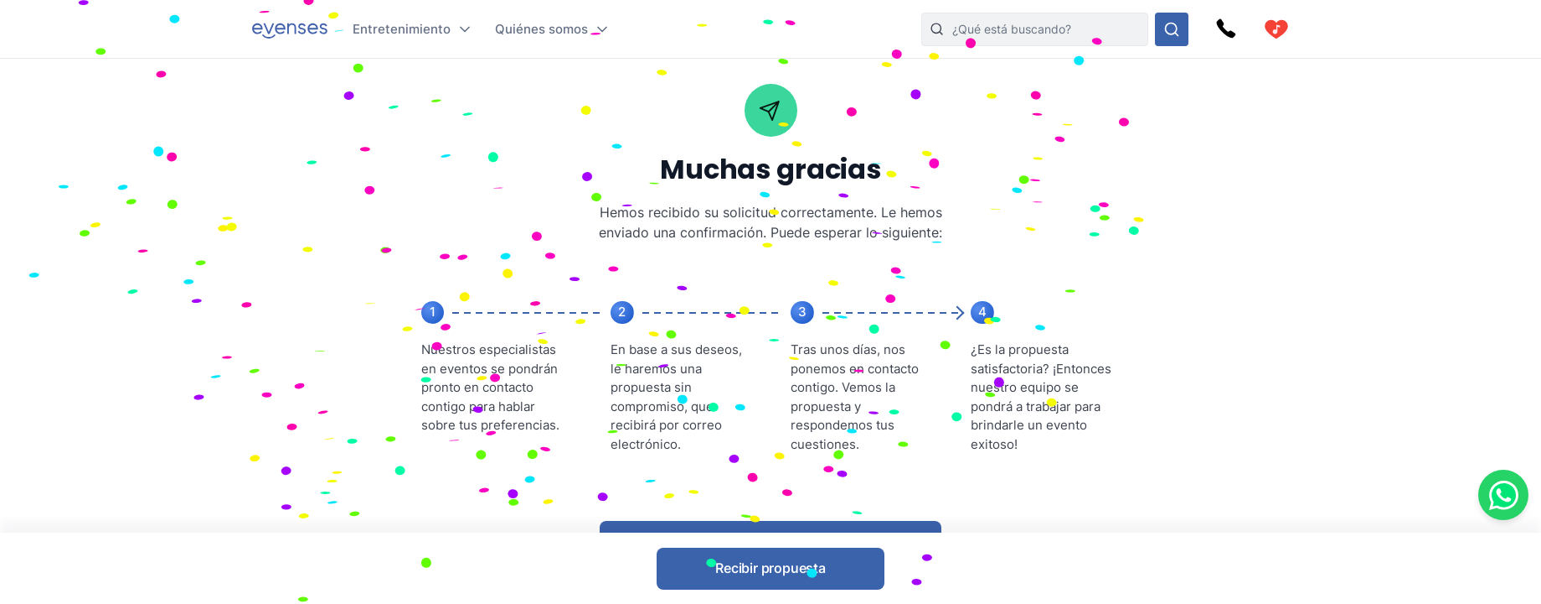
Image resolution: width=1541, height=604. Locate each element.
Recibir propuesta (770, 568)
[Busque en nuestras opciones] (1171, 29)
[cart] (1276, 29)
